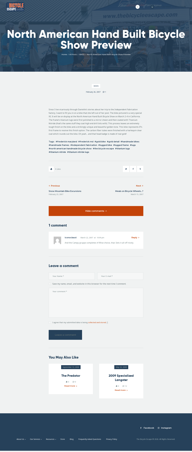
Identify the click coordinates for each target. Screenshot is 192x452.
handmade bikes (130, 141)
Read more (70, 387)
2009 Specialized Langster (121, 378)
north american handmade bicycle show (71, 148)
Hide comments (95, 211)
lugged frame (122, 145)
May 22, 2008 (121, 367)
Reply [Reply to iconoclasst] (134, 237)
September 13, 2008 (71, 367)
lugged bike (106, 145)
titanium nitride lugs (79, 152)
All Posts (73, 54)
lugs (133, 145)
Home (64, 54)
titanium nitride (58, 152)
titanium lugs (123, 148)
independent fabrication (84, 145)
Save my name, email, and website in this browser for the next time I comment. (89, 283)
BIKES (82, 54)
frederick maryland (67, 141)
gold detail (113, 141)
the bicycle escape (104, 148)
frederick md (86, 141)
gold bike (101, 141)
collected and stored (97, 322)
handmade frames (59, 145)
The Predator (70, 376)
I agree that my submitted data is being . (80, 322)
